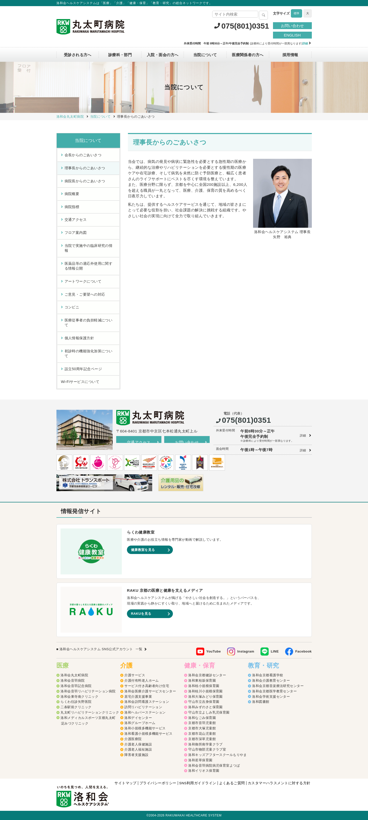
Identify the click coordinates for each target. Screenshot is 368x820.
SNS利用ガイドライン (197, 783)
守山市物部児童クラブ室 (207, 750)
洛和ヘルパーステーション (144, 713)
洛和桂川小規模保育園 (205, 691)
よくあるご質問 (231, 783)
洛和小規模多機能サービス (144, 729)
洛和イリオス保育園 (203, 771)
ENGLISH (292, 35)
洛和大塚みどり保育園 (205, 697)
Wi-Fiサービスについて (80, 382)
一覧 (139, 649)
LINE (275, 652)
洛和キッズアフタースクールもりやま (217, 755)
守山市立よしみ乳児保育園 (208, 713)
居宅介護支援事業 (138, 697)
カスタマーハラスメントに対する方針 (278, 783)
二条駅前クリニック (76, 707)
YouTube (213, 652)
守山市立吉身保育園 (203, 702)
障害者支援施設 (136, 755)
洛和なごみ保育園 (202, 718)
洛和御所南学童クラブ (205, 744)
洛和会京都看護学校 (267, 676)
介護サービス (134, 676)
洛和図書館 (260, 702)
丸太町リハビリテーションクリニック (90, 713)
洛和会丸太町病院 (74, 676)
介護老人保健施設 (138, 744)
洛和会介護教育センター (271, 681)
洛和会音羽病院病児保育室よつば (214, 766)
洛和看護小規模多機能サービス (148, 734)
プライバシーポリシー (156, 783)
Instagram (245, 652)
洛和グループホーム (139, 723)
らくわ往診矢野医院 (76, 702)
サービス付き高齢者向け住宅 (146, 686)
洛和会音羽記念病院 (76, 686)
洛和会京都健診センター (207, 676)
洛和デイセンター (138, 718)
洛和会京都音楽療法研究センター (278, 686)
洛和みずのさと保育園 (205, 707)
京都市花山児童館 (202, 734)
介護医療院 (132, 739)
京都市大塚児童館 (202, 729)
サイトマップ (124, 783)
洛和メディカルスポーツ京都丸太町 (88, 718)
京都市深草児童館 (202, 739)
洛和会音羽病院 (73, 681)
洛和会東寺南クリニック (79, 697)
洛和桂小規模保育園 (203, 686)
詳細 (303, 435)
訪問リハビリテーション (143, 707)
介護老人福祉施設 (138, 750)
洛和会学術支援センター (271, 697)
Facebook (303, 652)
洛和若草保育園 (200, 760)
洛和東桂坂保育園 (202, 681)
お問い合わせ (292, 25)
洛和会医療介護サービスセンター (150, 691)
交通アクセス (139, 442)
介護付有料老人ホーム (141, 681)
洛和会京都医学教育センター (274, 691)
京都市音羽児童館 (202, 723)
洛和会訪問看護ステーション (146, 702)
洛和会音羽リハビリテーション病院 (88, 691)
